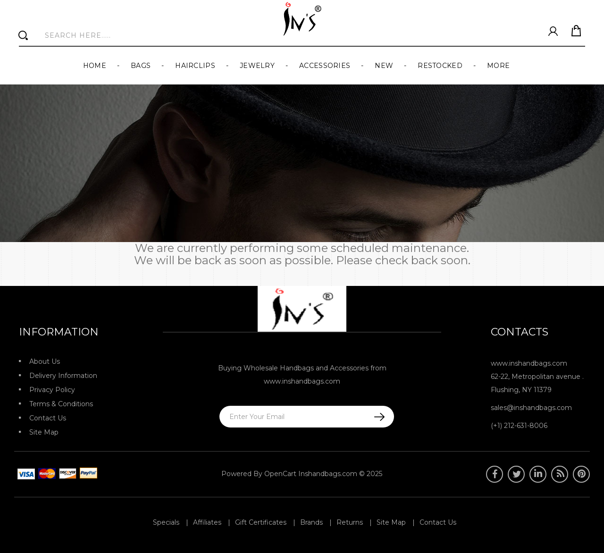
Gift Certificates (260, 522)
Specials (166, 522)
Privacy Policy (52, 389)
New (384, 65)
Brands (311, 522)
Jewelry (257, 65)
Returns (349, 522)
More (498, 65)
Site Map (44, 432)
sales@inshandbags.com (531, 407)
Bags (141, 65)
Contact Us (47, 418)
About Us (44, 361)
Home (94, 65)
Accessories (324, 65)
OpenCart (280, 473)
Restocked (440, 65)
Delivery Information (63, 375)
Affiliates (207, 522)
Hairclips (195, 65)
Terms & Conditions (61, 404)
